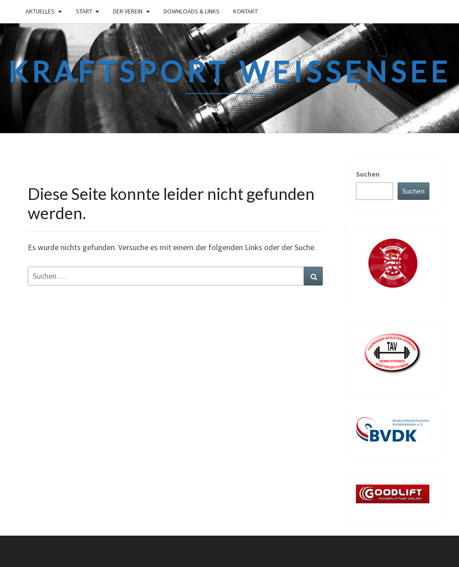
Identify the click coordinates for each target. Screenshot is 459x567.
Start (84, 11)
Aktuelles (40, 11)
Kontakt (245, 11)
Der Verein (128, 11)
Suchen (368, 173)
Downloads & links (192, 11)
